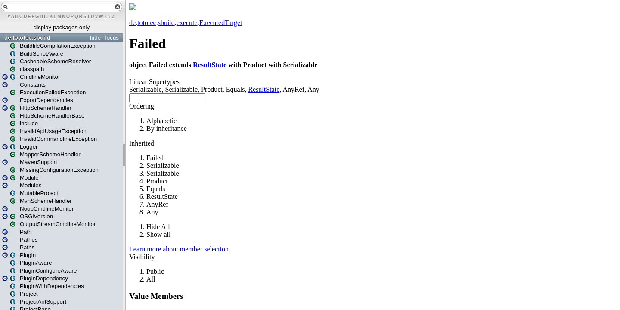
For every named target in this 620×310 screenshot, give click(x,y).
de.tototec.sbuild (27, 37)
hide (95, 37)
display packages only (62, 27)
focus (112, 37)
